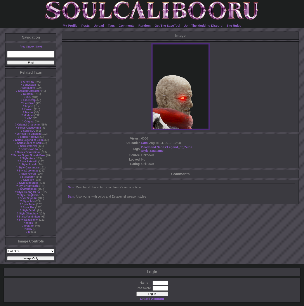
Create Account (152, 299)
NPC (29, 118)
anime (29, 222)
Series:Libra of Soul (29, 143)
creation (29, 225)
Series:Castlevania (29, 127)
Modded (29, 115)
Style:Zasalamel (28, 219)
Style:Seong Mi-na (28, 192)
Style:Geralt (28, 173)
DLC (28, 97)
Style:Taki (29, 201)
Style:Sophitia (28, 198)
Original (29, 121)
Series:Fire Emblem (28, 133)
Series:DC (29, 130)
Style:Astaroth (28, 161)
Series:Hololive (29, 136)
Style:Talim (28, 204)
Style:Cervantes (28, 170)
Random (144, 25)
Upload (99, 25)
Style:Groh (28, 176)
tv (29, 231)
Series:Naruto (29, 149)
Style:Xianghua (28, 213)
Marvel (29, 112)
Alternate (28, 81)
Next (39, 46)
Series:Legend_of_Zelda (174, 147)
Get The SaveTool (167, 25)
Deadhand (148, 147)
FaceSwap (29, 100)
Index (30, 46)
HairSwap (29, 103)
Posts (85, 25)
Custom (28, 94)
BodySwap (29, 84)
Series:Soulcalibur (28, 152)
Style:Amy (28, 158)
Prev (22, 46)
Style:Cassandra (28, 167)
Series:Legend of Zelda (29, 140)
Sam (144, 143)
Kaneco (28, 109)
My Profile (70, 25)
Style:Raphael (28, 189)
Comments (126, 25)
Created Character (29, 90)
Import (29, 106)
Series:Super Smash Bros (29, 155)
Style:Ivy (28, 179)
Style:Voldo (29, 210)
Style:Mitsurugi (28, 182)
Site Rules (233, 25)
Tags (111, 25)
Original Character (28, 124)
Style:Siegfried (28, 195)
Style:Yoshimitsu (29, 216)
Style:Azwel (28, 164)
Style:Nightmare (28, 185)
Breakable (28, 87)
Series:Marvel (28, 146)
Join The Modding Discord (203, 25)
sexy (29, 228)
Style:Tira (29, 207)
